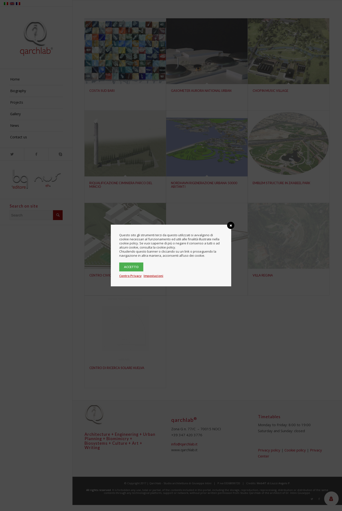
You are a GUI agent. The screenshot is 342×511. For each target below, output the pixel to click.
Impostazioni (153, 276)
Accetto (131, 267)
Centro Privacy (130, 276)
